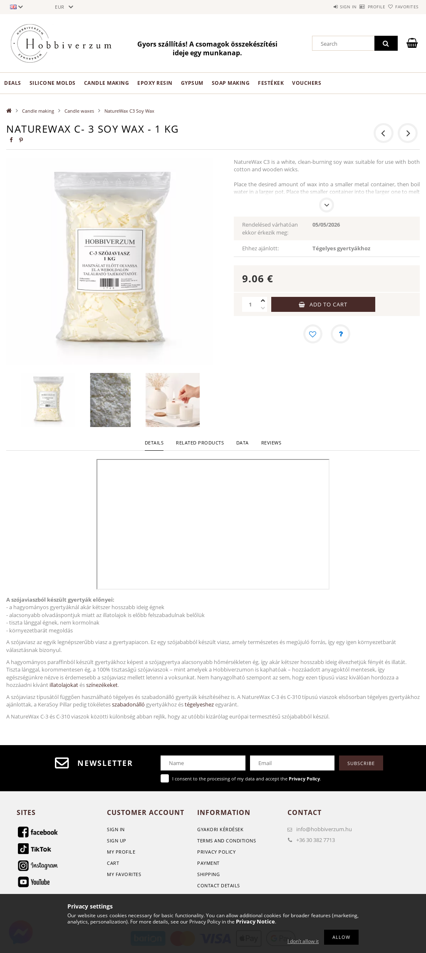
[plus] (263, 300)
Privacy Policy (216, 852)
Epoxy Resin (155, 82)
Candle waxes (79, 111)
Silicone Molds (53, 82)
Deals (12, 82)
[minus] (263, 308)
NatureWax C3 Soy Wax (129, 111)
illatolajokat (64, 685)
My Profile (121, 852)
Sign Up (116, 840)
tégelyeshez (199, 704)
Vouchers (306, 82)
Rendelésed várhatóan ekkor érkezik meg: (270, 228)
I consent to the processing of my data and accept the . (246, 778)
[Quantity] (250, 304)
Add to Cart (328, 304)
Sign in (323, 7)
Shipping (208, 874)
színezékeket (102, 685)
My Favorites (124, 874)
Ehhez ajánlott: (260, 248)
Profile (362, 7)
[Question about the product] (341, 334)
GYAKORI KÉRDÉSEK (220, 829)
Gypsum (192, 82)
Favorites (402, 7)
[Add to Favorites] (312, 334)
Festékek (271, 82)
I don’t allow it (303, 941)
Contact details (218, 885)
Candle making (106, 82)
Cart (113, 863)
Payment (208, 863)
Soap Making (231, 82)
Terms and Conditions (226, 840)
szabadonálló (128, 704)
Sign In (116, 829)
